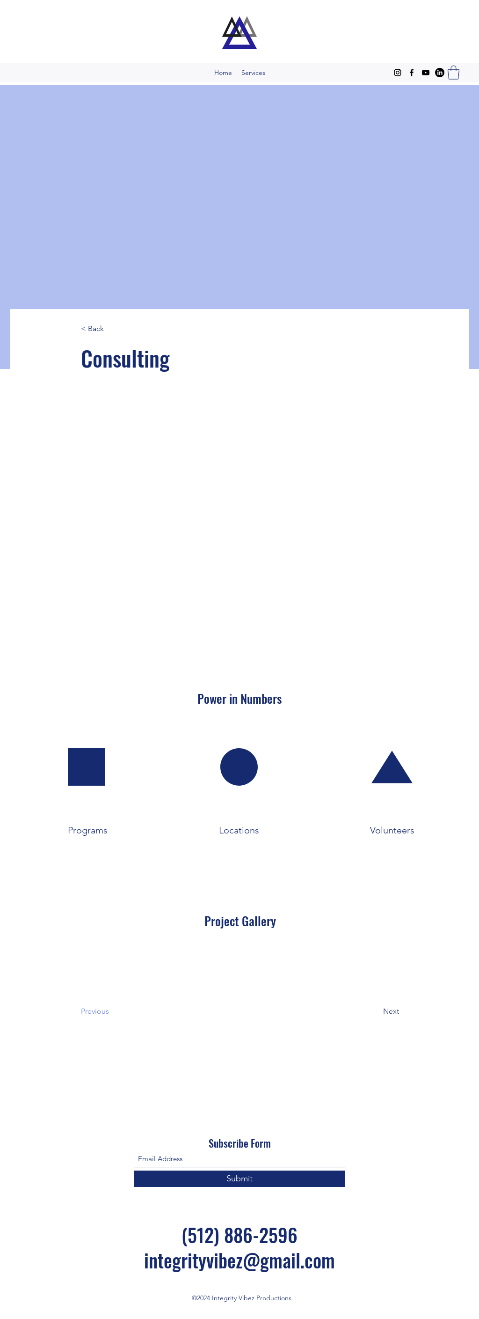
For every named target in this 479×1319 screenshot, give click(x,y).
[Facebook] (411, 72)
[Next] (367, 1011)
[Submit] (239, 1179)
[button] (453, 73)
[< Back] (112, 329)
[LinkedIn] (439, 72)
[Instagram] (397, 72)
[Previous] (119, 1011)
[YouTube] (425, 72)
